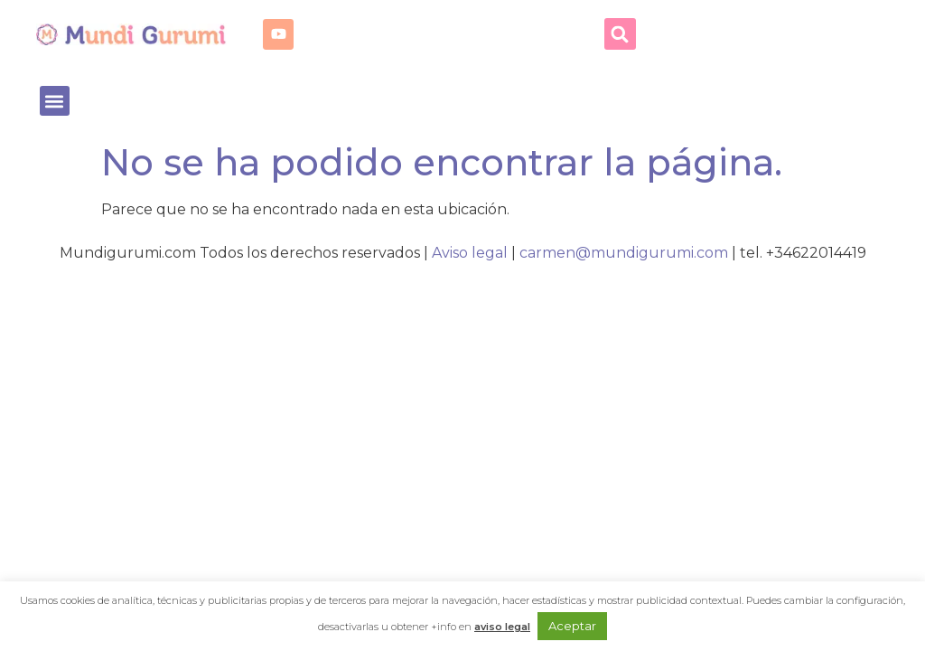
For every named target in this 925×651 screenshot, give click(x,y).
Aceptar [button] (572, 625)
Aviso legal (470, 252)
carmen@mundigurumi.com (623, 252)
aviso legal (502, 626)
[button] (620, 34)
